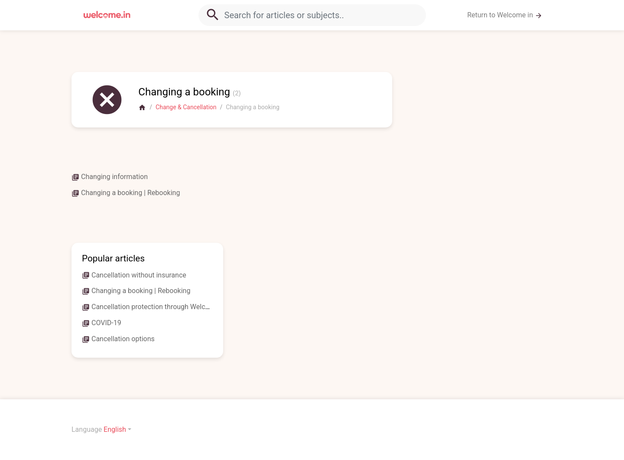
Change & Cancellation (186, 107)
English (115, 429)
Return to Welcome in (505, 15)
